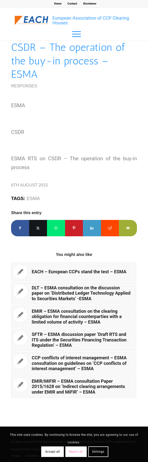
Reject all (76, 451)
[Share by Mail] (128, 228)
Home (57, 3)
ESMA (33, 198)
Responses (24, 86)
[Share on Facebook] (20, 228)
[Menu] (74, 34)
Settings (98, 451)
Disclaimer (89, 3)
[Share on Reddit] (110, 228)
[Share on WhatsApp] (56, 228)
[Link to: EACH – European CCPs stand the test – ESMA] (73, 271)
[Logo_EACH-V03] (32, 20)
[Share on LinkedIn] (92, 228)
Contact (72, 3)
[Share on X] (38, 228)
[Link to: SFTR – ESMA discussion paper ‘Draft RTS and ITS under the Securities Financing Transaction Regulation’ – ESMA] (73, 340)
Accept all (52, 451)
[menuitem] (58, 4)
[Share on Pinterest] (74, 228)
